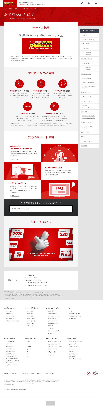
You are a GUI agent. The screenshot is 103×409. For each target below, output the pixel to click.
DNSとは (83, 136)
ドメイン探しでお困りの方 (75, 359)
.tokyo (28, 344)
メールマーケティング (11, 346)
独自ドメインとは (86, 92)
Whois (38, 373)
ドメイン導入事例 (10, 316)
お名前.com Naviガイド (74, 313)
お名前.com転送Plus (53, 323)
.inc (28, 356)
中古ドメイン (85, 107)
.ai (27, 351)
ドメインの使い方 (26, 9)
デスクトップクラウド (11, 351)
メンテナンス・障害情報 (75, 316)
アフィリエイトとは (86, 101)
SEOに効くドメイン (74, 351)
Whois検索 (84, 112)
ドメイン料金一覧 (31, 321)
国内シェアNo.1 (23, 4)
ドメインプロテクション (54, 316)
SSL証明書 (50, 326)
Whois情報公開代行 (52, 313)
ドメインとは (85, 35)
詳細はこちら (15, 159)
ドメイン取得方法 (86, 52)
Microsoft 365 (51, 333)
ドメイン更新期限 (86, 69)
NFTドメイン (51, 355)
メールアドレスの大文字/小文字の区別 (89, 87)
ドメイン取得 (85, 48)
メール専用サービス (10, 349)
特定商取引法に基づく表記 (10, 373)
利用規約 (33, 373)
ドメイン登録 (30, 311)
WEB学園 (84, 105)
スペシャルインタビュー (12, 318)
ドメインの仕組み (86, 97)
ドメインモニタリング (53, 331)
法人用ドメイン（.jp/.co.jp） (89, 39)
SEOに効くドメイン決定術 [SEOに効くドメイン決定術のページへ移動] (33, 280)
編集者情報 (84, 146)
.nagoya (29, 346)
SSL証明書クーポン (10, 354)
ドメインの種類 (30, 323)
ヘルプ (70, 311)
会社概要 (52, 373)
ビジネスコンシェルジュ (75, 349)
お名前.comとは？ (37, 9)
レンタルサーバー (86, 122)
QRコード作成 (85, 132)
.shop (28, 341)
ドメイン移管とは (86, 74)
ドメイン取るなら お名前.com (12, 9)
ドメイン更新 (30, 316)
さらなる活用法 (72, 356)
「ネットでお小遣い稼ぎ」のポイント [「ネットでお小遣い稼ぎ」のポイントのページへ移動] (36, 282)
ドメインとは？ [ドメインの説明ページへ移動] (30, 275)
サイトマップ (45, 373)
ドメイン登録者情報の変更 (88, 118)
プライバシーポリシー (24, 373)
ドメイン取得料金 (86, 54)
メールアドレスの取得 (87, 82)
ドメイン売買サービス (53, 318)
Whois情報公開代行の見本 (88, 116)
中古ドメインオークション (54, 341)
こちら (97, 23)
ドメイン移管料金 (86, 78)
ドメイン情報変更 (31, 318)
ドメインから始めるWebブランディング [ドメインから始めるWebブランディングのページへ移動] (37, 285)
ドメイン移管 (30, 313)
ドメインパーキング (53, 321)
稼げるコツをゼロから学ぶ (75, 341)
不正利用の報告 (72, 318)
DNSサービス (51, 328)
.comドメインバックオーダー (55, 346)
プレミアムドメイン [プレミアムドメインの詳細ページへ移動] (31, 277)
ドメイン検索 (85, 44)
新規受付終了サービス (11, 365)
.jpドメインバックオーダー (54, 344)
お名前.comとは (9, 313)
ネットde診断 (51, 311)
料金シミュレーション (32, 326)
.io (27, 354)
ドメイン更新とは (86, 63)
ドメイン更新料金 (86, 67)
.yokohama (29, 349)
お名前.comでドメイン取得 (12, 321)
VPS (7, 344)
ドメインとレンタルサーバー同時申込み (89, 127)
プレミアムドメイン (86, 59)
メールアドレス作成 (86, 141)
